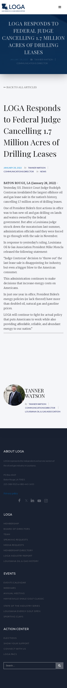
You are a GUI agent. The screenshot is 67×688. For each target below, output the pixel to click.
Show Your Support (16, 643)
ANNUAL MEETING (14, 593)
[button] (59, 7)
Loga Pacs (10, 654)
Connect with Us (15, 648)
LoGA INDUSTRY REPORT (18, 555)
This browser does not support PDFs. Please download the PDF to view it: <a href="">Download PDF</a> (33, 354)
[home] (12, 7)
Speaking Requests (16, 539)
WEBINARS (10, 588)
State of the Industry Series (22, 605)
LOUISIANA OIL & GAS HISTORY (21, 561)
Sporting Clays (13, 616)
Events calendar (15, 582)
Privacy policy (11, 493)
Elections (10, 638)
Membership (11, 523)
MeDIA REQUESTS (14, 545)
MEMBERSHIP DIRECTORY (18, 550)
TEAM (7, 534)
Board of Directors (17, 529)
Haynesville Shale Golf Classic (24, 598)
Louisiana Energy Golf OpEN (22, 611)
